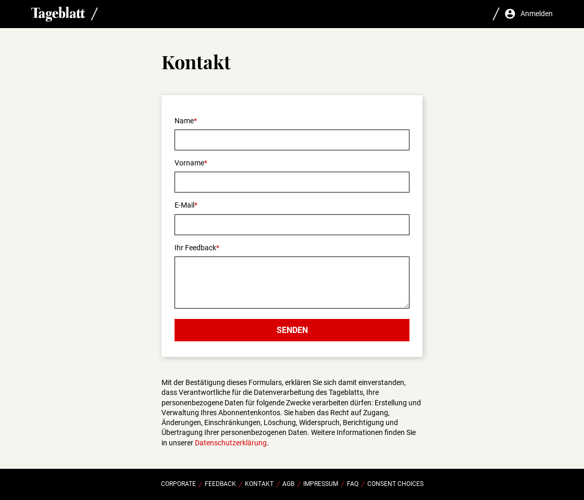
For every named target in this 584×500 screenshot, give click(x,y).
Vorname (189, 163)
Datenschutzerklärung (231, 443)
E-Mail (184, 205)
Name (184, 121)
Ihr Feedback (195, 247)
